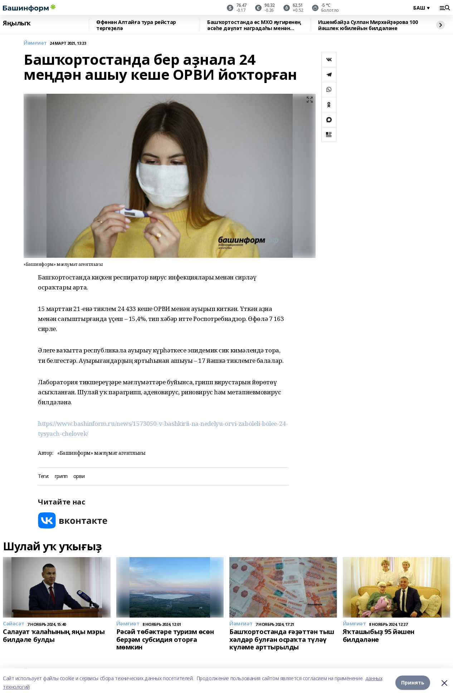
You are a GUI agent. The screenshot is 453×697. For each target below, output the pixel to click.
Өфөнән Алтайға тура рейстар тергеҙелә (136, 25)
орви (78, 476)
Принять (412, 682)
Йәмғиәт (35, 43)
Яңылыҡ (16, 23)
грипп (61, 476)
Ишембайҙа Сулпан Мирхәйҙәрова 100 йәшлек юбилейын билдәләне (368, 25)
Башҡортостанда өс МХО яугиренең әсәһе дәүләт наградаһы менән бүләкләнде (254, 25)
